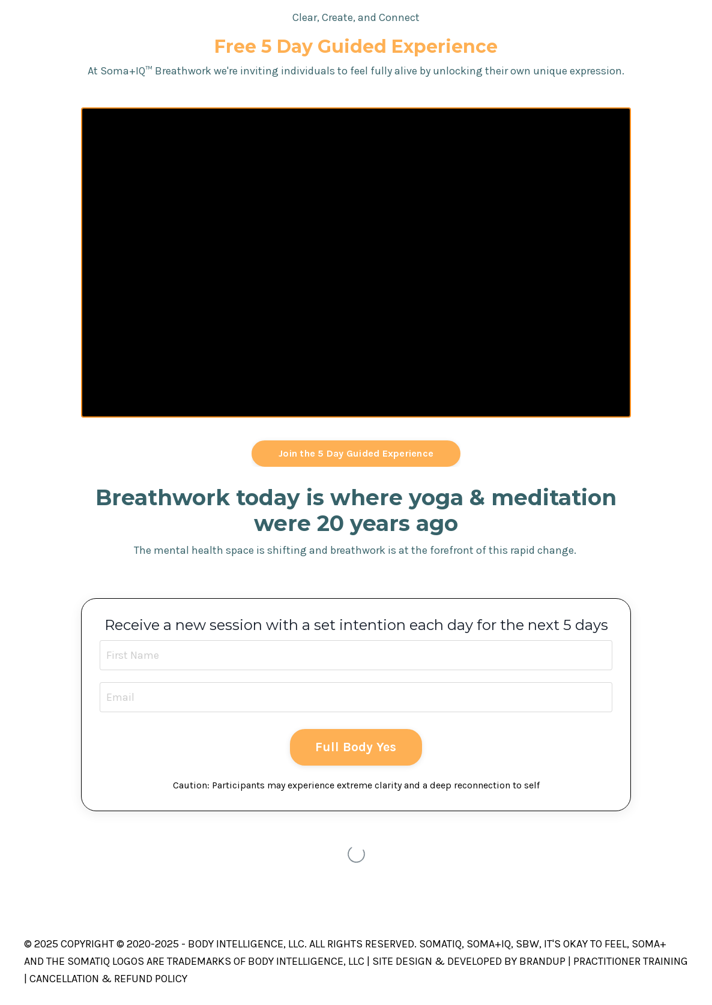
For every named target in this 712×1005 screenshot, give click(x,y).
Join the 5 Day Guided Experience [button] (356, 453)
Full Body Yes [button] (355, 746)
